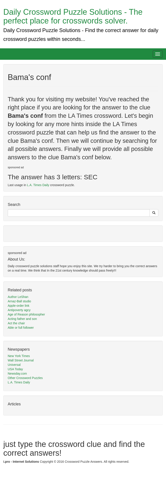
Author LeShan (18, 297)
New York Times (19, 356)
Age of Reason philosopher (26, 314)
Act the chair (16, 323)
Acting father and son (22, 319)
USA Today (15, 369)
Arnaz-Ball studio (19, 301)
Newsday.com (17, 373)
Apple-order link (18, 305)
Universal (14, 364)
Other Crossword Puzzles (25, 378)
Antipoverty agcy (19, 310)
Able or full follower (21, 327)
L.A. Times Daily (38, 185)
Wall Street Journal (21, 360)
